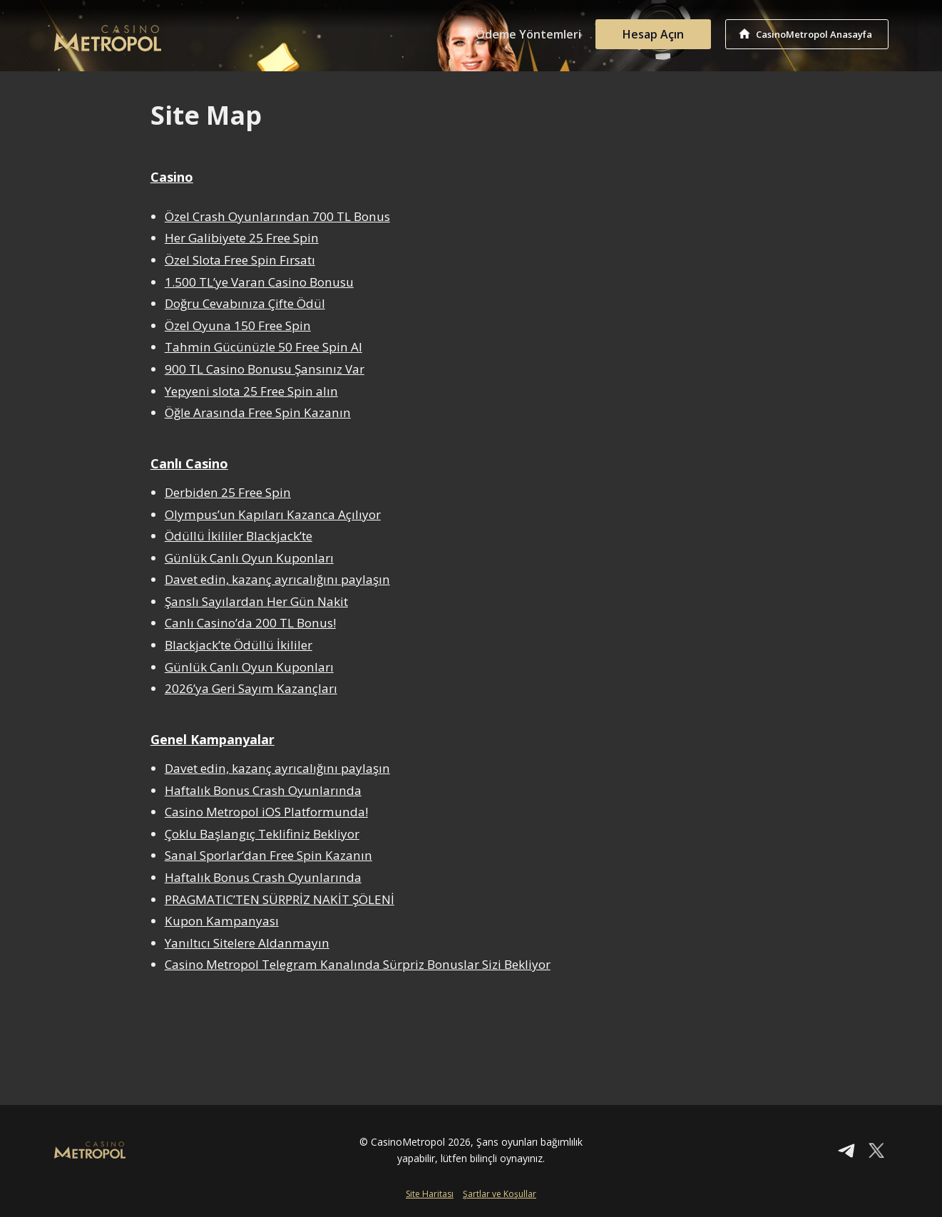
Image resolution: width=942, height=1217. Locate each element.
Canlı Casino (189, 463)
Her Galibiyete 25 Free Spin (242, 238)
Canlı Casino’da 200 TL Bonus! (251, 623)
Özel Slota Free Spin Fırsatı (240, 260)
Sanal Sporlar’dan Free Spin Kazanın (268, 855)
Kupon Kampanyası (222, 921)
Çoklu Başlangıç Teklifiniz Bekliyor (262, 834)
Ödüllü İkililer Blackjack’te (238, 536)
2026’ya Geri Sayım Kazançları (251, 688)
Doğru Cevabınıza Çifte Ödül (246, 303)
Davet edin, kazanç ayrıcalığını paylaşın (277, 579)
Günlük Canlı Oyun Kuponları (249, 558)
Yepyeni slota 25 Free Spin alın (251, 391)
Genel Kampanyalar (212, 739)
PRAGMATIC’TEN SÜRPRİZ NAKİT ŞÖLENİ (280, 899)
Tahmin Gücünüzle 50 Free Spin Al (263, 347)
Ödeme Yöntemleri (528, 34)
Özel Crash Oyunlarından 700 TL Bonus (278, 216)
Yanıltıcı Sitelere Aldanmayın (247, 943)
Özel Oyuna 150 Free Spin (238, 325)
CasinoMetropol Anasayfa (814, 34)
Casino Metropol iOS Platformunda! (267, 811)
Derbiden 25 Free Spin (228, 492)
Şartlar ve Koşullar (499, 1194)
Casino (171, 176)
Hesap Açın (653, 34)
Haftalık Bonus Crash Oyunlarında (263, 790)
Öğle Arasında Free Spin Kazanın (258, 412)
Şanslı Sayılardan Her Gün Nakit (256, 601)
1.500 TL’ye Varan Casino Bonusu (259, 282)
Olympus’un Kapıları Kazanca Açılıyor (273, 514)
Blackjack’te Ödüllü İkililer (238, 645)
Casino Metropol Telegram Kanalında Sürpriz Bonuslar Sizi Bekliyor (358, 964)
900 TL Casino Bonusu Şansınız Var (265, 369)
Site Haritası (430, 1194)
